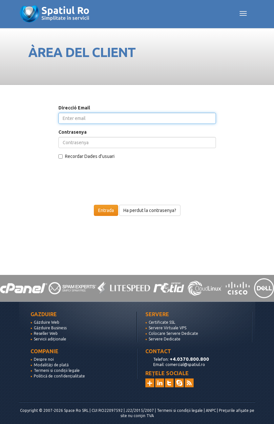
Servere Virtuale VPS (167, 328)
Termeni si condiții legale (57, 370)
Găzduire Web (46, 322)
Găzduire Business (50, 328)
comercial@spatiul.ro (185, 364)
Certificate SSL (162, 322)
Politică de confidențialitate (59, 376)
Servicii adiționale (50, 339)
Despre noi (44, 359)
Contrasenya (72, 132)
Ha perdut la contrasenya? (149, 210)
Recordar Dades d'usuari (86, 156)
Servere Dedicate (164, 339)
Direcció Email (74, 107)
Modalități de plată (51, 365)
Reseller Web (46, 333)
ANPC (211, 410)
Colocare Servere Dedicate (173, 333)
